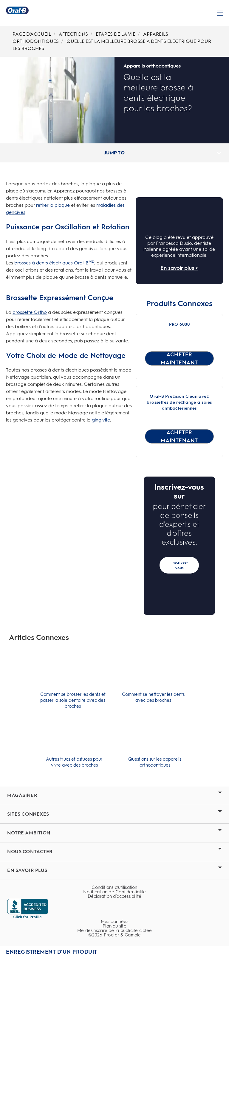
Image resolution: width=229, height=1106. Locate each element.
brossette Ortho (30, 312)
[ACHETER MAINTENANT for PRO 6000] (179, 507)
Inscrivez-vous (179, 714)
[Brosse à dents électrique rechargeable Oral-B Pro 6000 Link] (179, 402)
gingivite (101, 420)
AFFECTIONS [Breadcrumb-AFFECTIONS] (73, 34)
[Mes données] (114, 1072)
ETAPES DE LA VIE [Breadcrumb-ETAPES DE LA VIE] (115, 34)
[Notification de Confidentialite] (114, 1043)
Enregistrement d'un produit (51, 1102)
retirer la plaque (53, 205)
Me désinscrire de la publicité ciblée (114, 1081)
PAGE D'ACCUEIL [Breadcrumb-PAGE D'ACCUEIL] (32, 34)
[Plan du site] (114, 1077)
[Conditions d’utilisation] (114, 1038)
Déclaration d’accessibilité (115, 1047)
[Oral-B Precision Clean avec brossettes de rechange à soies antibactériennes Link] (179, 551)
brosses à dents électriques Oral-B (54, 263)
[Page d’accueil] (17, 10)
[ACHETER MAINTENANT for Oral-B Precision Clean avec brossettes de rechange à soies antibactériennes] (179, 585)
